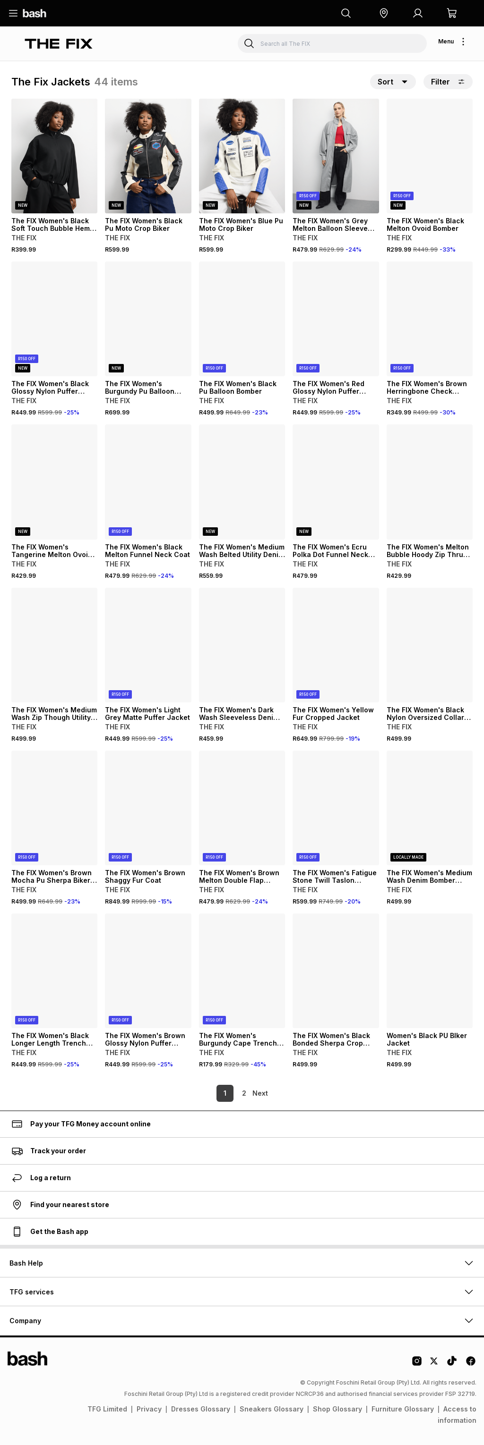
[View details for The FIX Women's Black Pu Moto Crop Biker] (148, 156)
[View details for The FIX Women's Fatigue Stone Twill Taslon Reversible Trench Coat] (336, 808)
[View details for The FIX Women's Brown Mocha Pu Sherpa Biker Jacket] (54, 808)
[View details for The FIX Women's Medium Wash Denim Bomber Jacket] (430, 808)
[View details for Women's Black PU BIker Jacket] (430, 970)
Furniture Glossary (403, 1409)
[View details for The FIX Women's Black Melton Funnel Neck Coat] (148, 481)
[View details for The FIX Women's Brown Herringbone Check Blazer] (430, 319)
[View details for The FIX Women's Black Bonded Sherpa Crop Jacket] (336, 970)
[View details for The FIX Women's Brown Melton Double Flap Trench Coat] (242, 808)
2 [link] (228, 1093)
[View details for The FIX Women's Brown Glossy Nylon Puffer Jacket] (148, 970)
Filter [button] (448, 81)
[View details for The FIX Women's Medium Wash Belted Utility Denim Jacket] (242, 481)
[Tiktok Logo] (452, 1364)
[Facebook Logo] (470, 1364)
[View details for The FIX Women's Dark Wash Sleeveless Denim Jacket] (242, 645)
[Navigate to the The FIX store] (58, 43)
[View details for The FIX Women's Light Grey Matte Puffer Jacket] (148, 645)
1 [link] (208, 1093)
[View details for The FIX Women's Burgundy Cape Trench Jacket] (242, 970)
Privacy (149, 1409)
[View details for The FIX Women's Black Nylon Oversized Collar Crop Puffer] (430, 645)
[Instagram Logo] (417, 1364)
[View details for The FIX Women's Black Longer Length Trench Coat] (54, 970)
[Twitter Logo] (434, 1364)
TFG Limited (107, 1409)
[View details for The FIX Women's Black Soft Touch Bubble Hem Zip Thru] (54, 156)
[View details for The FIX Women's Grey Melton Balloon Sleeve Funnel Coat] (336, 156)
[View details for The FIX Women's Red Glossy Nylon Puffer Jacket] (336, 319)
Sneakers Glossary (271, 1409)
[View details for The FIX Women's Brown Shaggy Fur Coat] (148, 808)
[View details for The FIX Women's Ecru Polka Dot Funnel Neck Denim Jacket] (336, 481)
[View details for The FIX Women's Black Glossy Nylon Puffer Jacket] (54, 319)
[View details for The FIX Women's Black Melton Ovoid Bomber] (430, 156)
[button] (384, 13)
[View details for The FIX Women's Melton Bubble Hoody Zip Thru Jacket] (430, 481)
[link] (261, 1093)
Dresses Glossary (200, 1409)
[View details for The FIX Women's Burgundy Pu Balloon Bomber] (148, 319)
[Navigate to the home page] (34, 13)
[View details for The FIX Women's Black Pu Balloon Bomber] (242, 319)
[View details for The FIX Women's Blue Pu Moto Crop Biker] (242, 156)
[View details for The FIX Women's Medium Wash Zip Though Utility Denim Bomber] (54, 645)
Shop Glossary (337, 1409)
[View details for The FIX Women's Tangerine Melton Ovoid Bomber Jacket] (54, 481)
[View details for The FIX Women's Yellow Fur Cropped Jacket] (336, 645)
